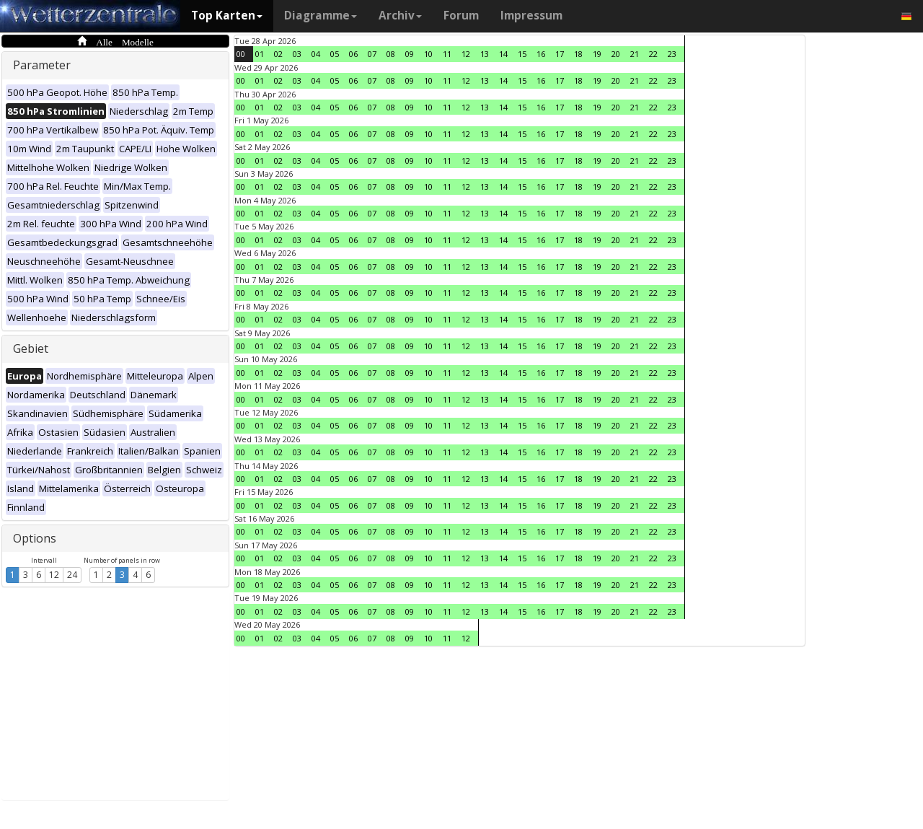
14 (503, 53)
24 (72, 575)
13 (484, 53)
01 (259, 53)
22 (653, 53)
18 (578, 53)
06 (353, 53)
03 (297, 53)
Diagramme (320, 15)
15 (522, 53)
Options (34, 538)
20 (615, 53)
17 (559, 53)
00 (241, 53)
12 (54, 575)
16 (540, 53)
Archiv (400, 15)
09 (409, 53)
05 (334, 53)
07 (372, 53)
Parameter (42, 65)
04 (316, 53)
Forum (461, 15)
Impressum (531, 15)
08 (391, 53)
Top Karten (226, 15)
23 (672, 53)
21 (634, 53)
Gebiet (30, 348)
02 (278, 53)
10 (428, 53)
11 (447, 53)
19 (597, 53)
